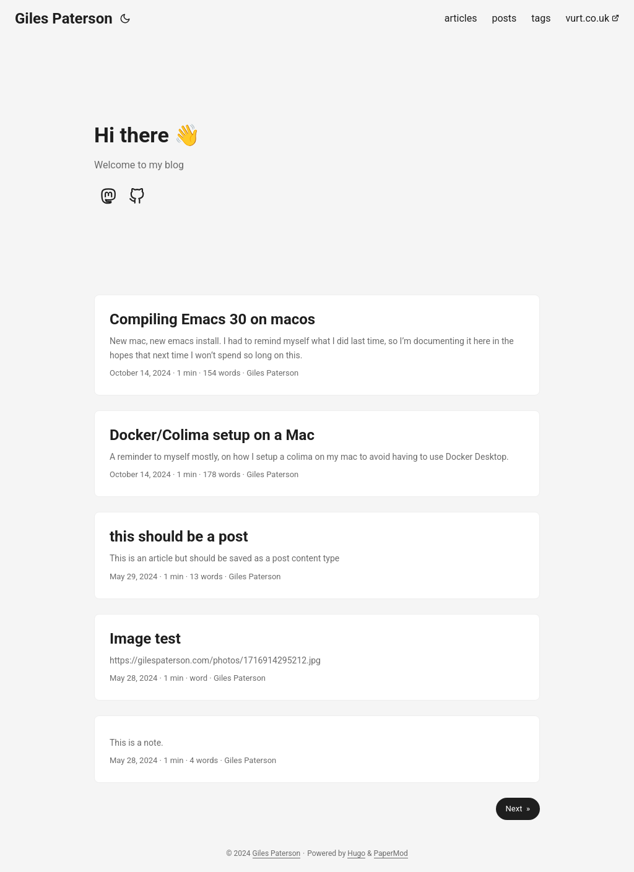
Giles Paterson (64, 18)
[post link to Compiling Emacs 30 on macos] (317, 345)
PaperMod (391, 853)
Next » (518, 808)
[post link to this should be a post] (317, 555)
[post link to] (317, 749)
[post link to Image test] (317, 657)
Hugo (356, 853)
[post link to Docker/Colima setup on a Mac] (317, 453)
